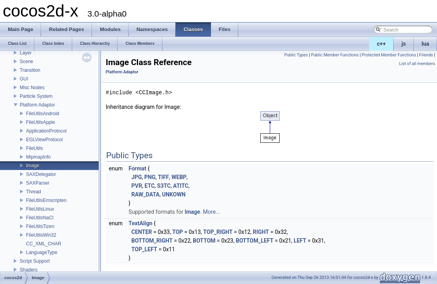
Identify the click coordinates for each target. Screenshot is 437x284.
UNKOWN (174, 194)
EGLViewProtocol (44, 139)
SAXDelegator (41, 174)
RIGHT (261, 232)
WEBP (179, 177)
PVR (136, 186)
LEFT (300, 240)
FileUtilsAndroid (42, 113)
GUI (24, 79)
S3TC (163, 186)
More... (211, 212)
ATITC (181, 186)
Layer (26, 53)
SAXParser (37, 183)
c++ (381, 44)
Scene (26, 61)
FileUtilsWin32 (41, 235)
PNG (149, 177)
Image (32, 165)
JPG (136, 177)
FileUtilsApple (40, 122)
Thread (33, 191)
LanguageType (41, 252)
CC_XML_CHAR (43, 244)
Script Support (35, 261)
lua (425, 44)
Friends (426, 55)
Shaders (28, 270)
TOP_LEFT (144, 249)
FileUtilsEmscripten (46, 200)
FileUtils (34, 148)
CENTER (141, 232)
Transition (30, 70)
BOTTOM (204, 240)
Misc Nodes (32, 87)
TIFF (163, 177)
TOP (177, 232)
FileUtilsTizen (40, 226)
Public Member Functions (335, 55)
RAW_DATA (145, 194)
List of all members (417, 63)
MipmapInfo (38, 157)
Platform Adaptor (37, 105)
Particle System (36, 96)
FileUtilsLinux (40, 209)
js (404, 44)
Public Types (296, 55)
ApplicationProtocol (46, 131)
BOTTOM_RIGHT (152, 240)
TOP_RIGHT (217, 232)
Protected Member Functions (389, 55)
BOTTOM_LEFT (254, 240)
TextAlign (140, 223)
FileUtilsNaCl (39, 217)
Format (137, 168)
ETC (149, 186)
